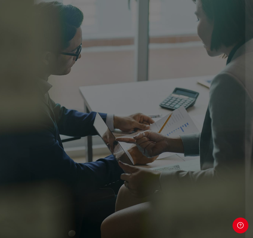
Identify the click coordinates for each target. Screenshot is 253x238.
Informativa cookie (183, 217)
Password (137, 127)
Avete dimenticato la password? (207, 157)
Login (183, 175)
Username (137, 95)
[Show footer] (240, 225)
